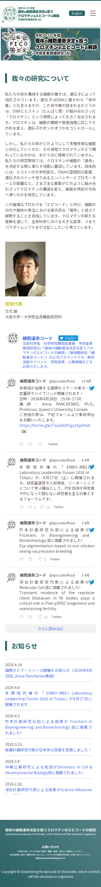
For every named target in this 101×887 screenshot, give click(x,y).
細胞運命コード (33, 381)
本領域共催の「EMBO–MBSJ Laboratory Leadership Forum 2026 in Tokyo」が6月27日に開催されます (48, 698)
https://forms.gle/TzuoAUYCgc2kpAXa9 (54, 425)
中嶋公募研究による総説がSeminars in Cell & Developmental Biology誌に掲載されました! (48, 769)
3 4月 (85, 523)
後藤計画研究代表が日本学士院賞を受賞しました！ (48, 749)
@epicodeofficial (62, 381)
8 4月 (85, 460)
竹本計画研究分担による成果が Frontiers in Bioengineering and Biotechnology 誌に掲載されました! (48, 727)
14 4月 (86, 381)
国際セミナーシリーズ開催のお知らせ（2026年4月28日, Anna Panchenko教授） (48, 673)
